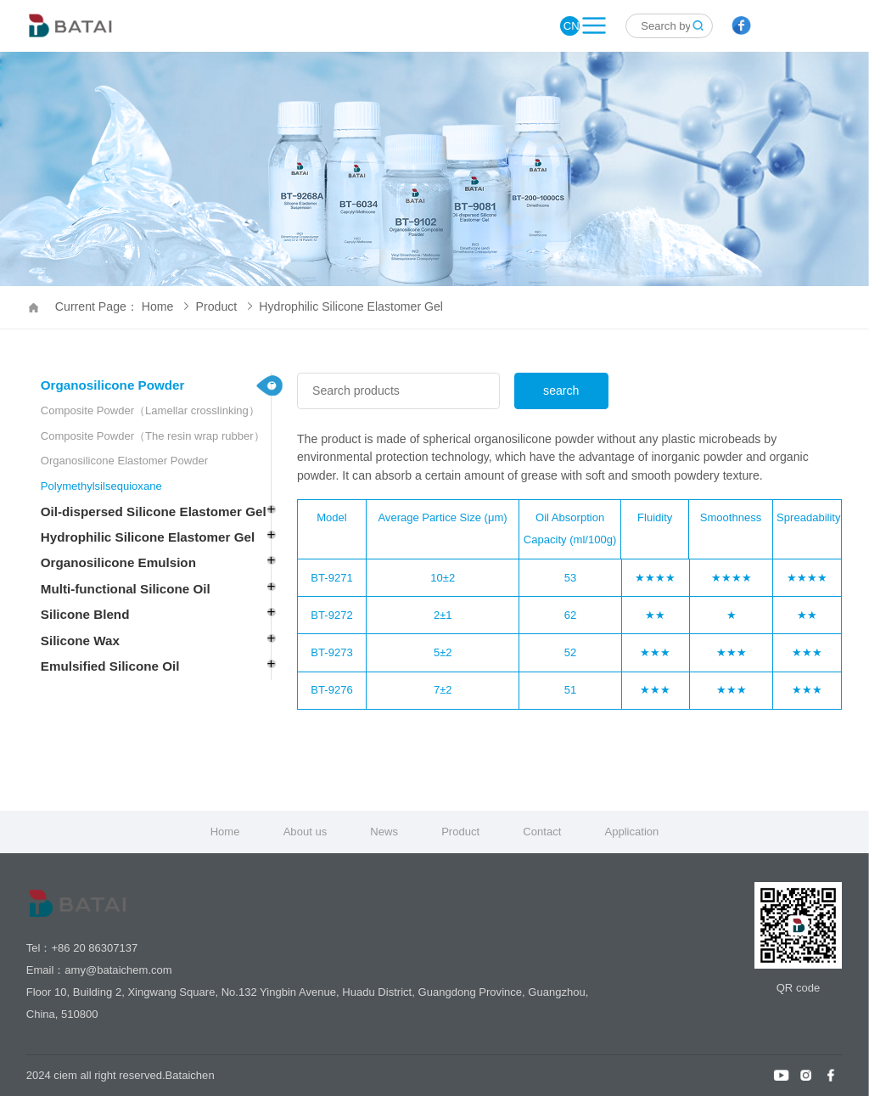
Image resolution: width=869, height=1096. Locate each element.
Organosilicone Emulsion (118, 562)
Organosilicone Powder (113, 385)
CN (571, 26)
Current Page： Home (121, 306)
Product (224, 306)
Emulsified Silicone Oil (110, 666)
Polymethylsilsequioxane (101, 486)
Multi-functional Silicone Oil (125, 589)
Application (631, 831)
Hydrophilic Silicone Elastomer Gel (351, 306)
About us (305, 831)
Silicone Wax (80, 640)
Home (225, 831)
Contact (542, 831)
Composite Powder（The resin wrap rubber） (153, 436)
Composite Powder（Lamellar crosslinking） (150, 410)
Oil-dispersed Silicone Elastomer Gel (153, 511)
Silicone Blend (85, 614)
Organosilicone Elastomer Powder (124, 460)
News (384, 831)
